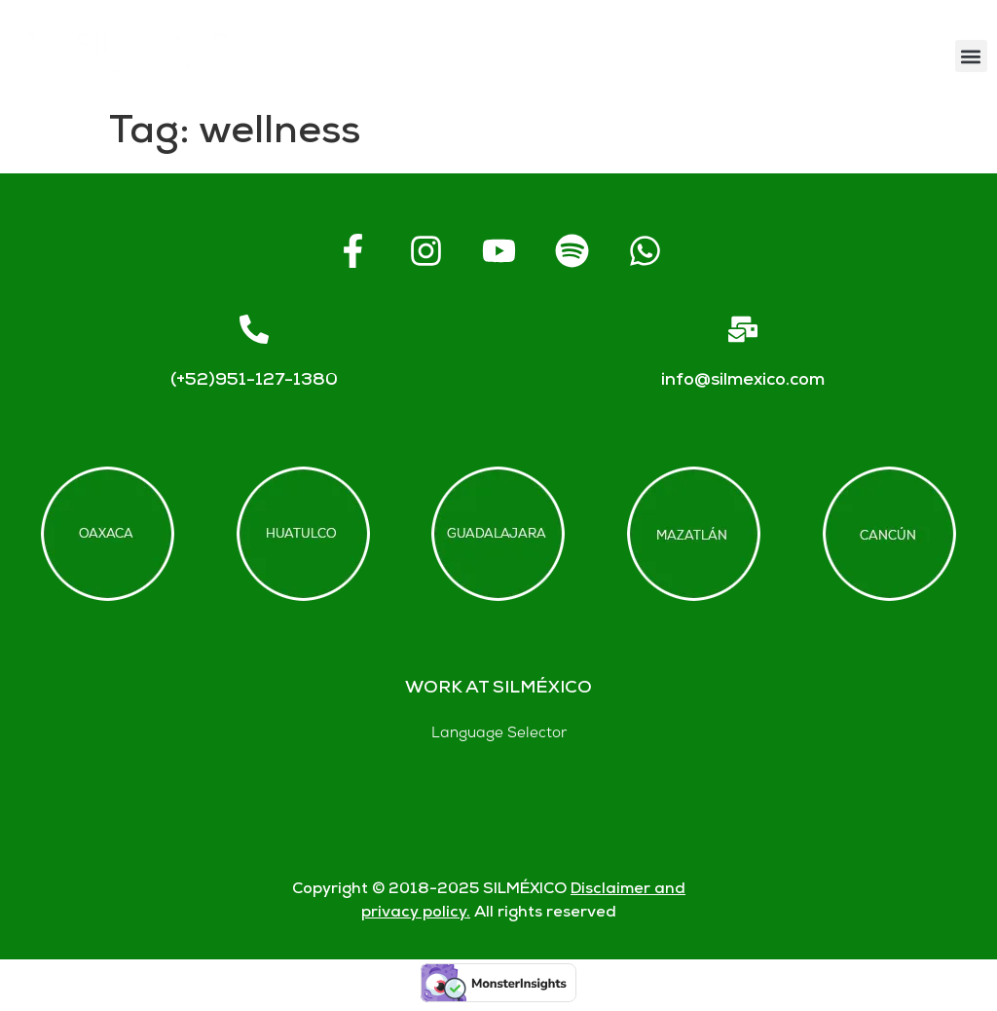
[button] (971, 56)
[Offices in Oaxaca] (107, 534)
